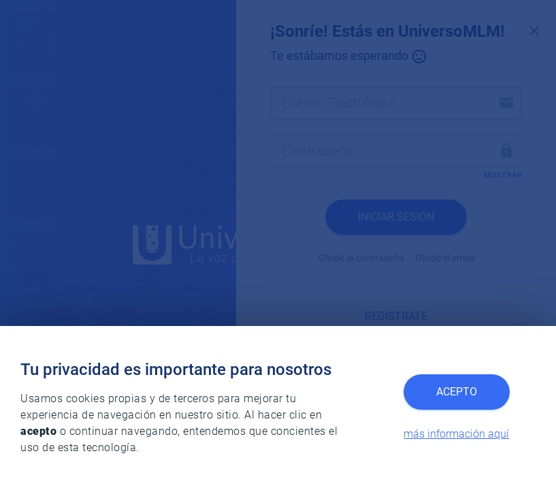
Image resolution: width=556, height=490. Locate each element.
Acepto (456, 391)
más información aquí (456, 433)
